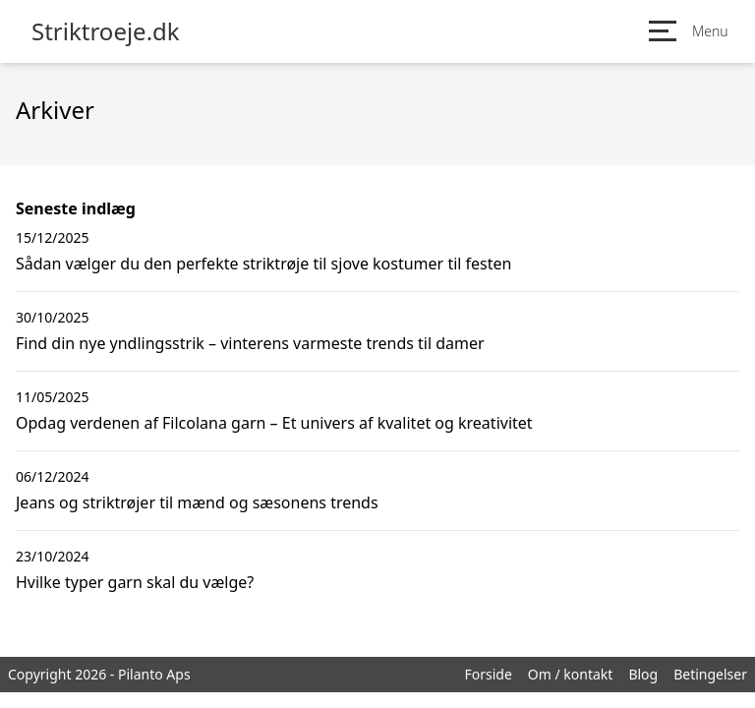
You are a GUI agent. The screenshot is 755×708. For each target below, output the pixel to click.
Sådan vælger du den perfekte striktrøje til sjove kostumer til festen (263, 263)
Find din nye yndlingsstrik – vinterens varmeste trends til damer (250, 343)
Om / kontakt (570, 674)
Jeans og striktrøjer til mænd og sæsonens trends (197, 502)
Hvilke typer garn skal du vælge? (135, 582)
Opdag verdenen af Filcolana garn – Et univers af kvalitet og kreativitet (274, 423)
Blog (643, 674)
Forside (487, 674)
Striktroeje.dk (105, 31)
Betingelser (710, 674)
